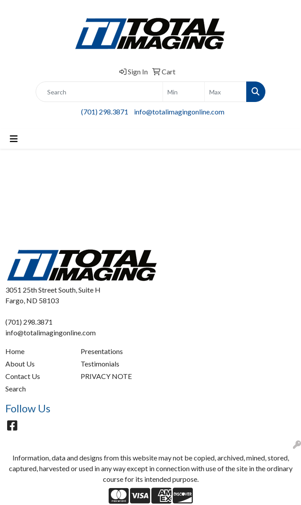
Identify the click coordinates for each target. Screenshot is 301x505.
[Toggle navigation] (13, 138)
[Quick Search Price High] (225, 91)
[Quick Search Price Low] (184, 91)
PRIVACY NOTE (106, 376)
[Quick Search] (99, 91)
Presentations (102, 351)
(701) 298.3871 (104, 111)
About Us (20, 363)
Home (14, 351)
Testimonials (100, 363)
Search (15, 388)
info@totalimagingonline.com (179, 111)
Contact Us (22, 376)
